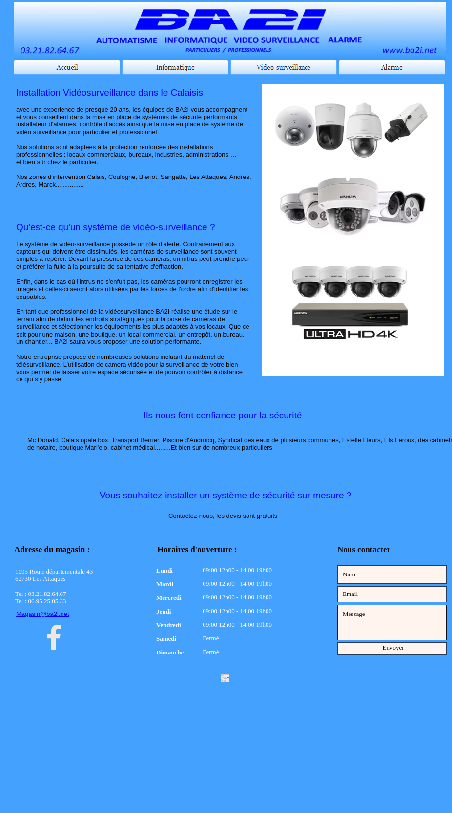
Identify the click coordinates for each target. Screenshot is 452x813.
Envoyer (393, 647)
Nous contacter (363, 549)
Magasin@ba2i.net (42, 613)
